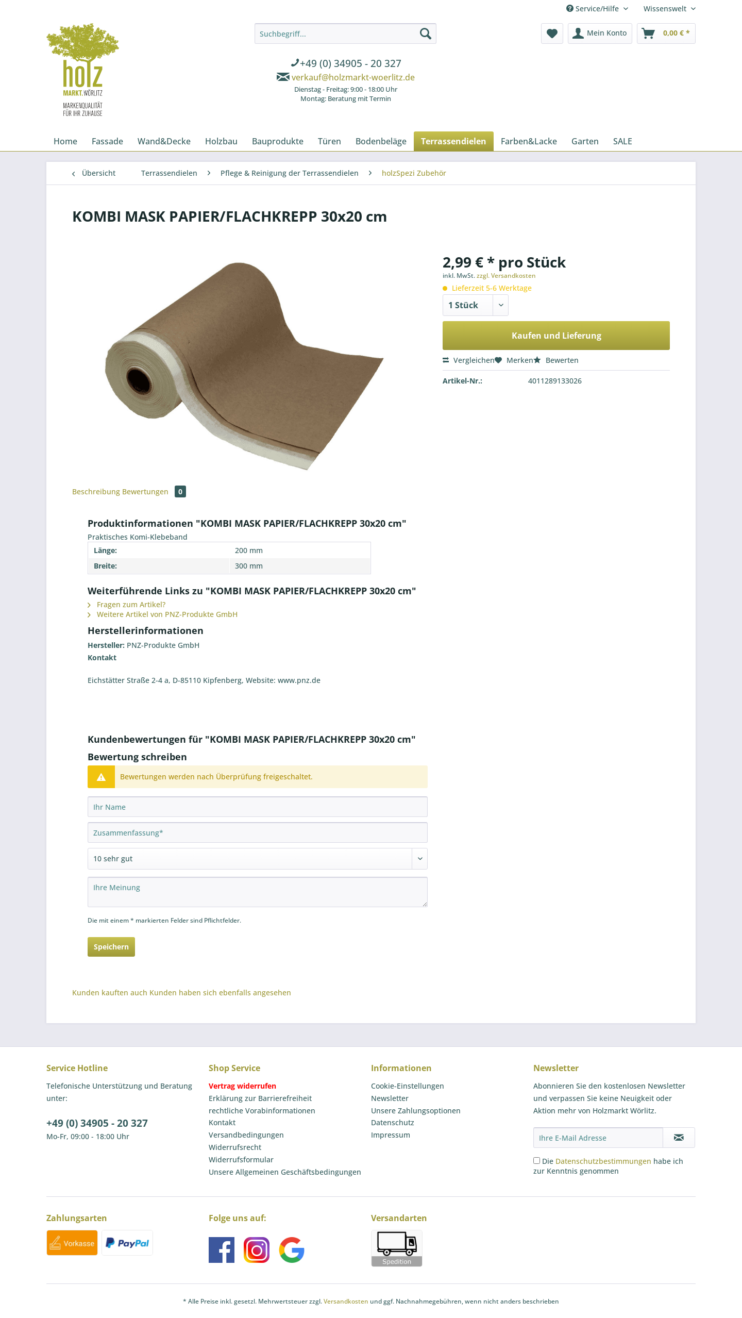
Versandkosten (346, 1301)
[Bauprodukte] (278, 141)
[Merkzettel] (552, 33)
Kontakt (222, 1122)
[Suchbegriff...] (345, 33)
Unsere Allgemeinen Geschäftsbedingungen (285, 1172)
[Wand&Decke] (164, 141)
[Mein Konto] (600, 33)
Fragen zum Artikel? (126, 604)
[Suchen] (425, 33)
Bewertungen (154, 491)
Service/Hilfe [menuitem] (593, 8)
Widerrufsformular (241, 1159)
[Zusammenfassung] (258, 832)
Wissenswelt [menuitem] (666, 8)
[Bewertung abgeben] (258, 859)
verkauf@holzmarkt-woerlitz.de (353, 77)
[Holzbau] (221, 141)
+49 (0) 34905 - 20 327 (97, 1123)
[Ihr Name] (258, 806)
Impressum (390, 1135)
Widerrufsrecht (235, 1147)
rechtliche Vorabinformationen (262, 1110)
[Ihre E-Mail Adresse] (598, 1137)
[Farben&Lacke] (529, 141)
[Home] (65, 141)
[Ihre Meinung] (258, 892)
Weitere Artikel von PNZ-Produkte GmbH (163, 614)
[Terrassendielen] (454, 141)
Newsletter (390, 1098)
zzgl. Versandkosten (506, 275)
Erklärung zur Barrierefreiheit (260, 1098)
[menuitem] (345, 64)
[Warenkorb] (666, 33)
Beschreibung (96, 491)
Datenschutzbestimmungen (603, 1161)
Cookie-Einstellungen (407, 1086)
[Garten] (585, 141)
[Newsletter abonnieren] (679, 1137)
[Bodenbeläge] (381, 141)
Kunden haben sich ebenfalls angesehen (220, 992)
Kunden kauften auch (109, 992)
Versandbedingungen (246, 1135)
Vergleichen (469, 360)
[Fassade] (107, 141)
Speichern (111, 947)
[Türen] (329, 141)
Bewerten (556, 360)
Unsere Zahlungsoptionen (416, 1110)
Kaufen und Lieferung (556, 335)
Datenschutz (392, 1122)
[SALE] (622, 141)
